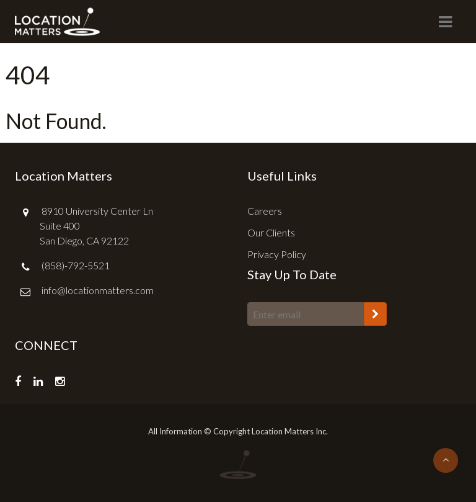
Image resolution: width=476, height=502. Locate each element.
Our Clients (271, 232)
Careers (264, 211)
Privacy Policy (276, 254)
